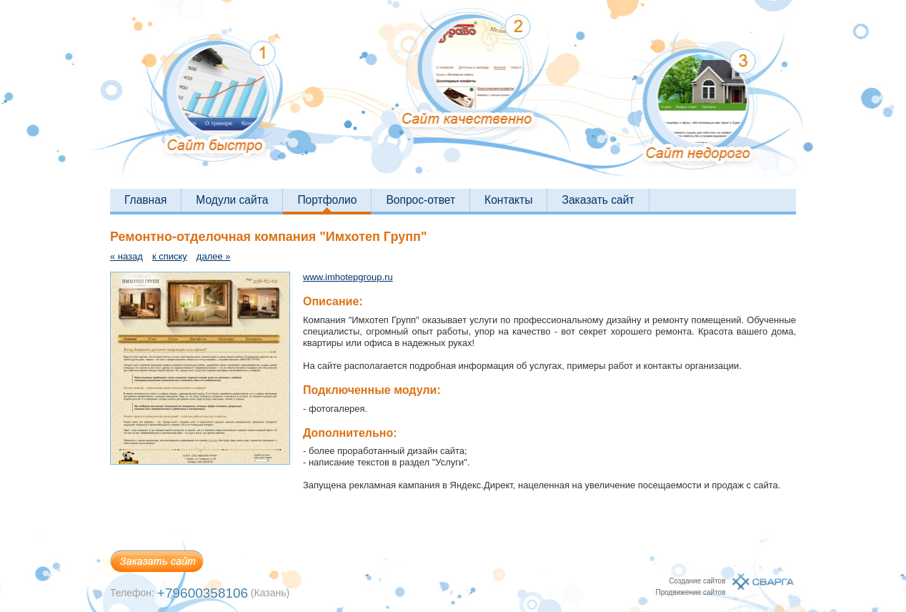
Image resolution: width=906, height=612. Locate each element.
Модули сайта (232, 200)
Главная (145, 200)
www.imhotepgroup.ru (348, 277)
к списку (169, 256)
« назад (126, 256)
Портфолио (327, 200)
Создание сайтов (697, 581)
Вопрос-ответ (420, 200)
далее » (213, 256)
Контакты (508, 200)
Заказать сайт (598, 200)
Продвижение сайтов (690, 592)
